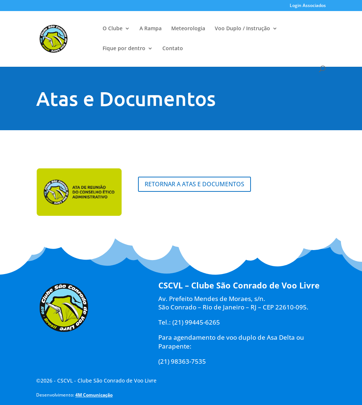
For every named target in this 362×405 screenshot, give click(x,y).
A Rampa (150, 29)
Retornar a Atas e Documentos (194, 184)
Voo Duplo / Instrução (242, 29)
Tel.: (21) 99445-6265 (189, 322)
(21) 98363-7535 (182, 361)
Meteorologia (188, 29)
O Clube (113, 29)
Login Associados (308, 5)
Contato (172, 49)
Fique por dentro (124, 49)
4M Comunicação (94, 395)
